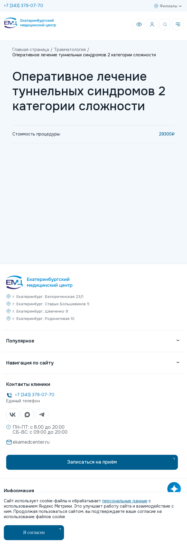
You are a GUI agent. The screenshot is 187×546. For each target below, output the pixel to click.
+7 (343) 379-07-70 (23, 5)
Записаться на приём (92, 462)
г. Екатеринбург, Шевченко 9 (40, 311)
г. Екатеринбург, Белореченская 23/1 (48, 296)
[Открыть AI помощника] (174, 488)
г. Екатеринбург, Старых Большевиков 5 (51, 303)
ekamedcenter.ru (31, 442)
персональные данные (124, 500)
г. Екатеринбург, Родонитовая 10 (44, 318)
